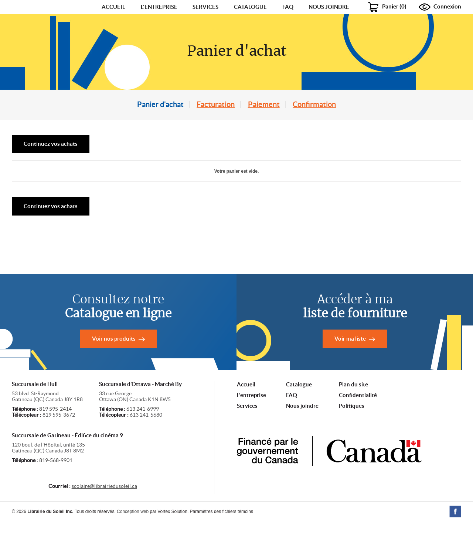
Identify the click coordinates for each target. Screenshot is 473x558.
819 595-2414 (55, 446)
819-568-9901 (55, 497)
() (387, 25)
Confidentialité (358, 432)
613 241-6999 (142, 446)
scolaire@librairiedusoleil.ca (104, 523)
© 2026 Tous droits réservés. (64, 548)
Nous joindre (329, 25)
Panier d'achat (160, 141)
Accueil (113, 25)
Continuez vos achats (51, 181)
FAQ (287, 25)
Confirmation (314, 141)
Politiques (351, 443)
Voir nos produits (114, 375)
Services (205, 25)
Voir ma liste (350, 375)
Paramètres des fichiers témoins (221, 548)
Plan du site (353, 421)
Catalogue (250, 25)
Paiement (264, 141)
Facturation (216, 141)
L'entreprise (159, 25)
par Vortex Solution (168, 548)
